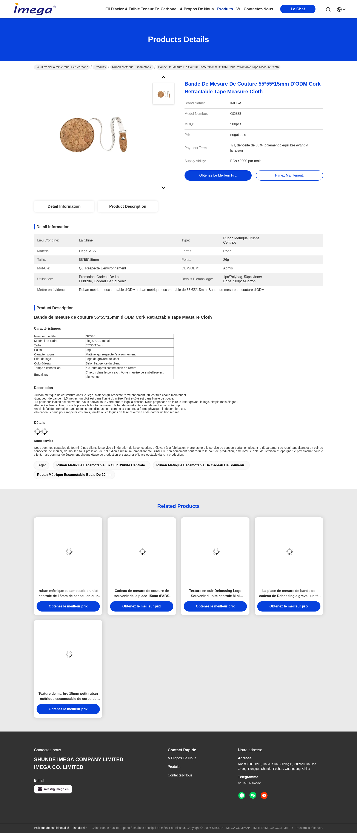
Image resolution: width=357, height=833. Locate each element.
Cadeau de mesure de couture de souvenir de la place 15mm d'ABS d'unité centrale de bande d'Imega (141, 594)
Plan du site (79, 828)
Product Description (127, 206)
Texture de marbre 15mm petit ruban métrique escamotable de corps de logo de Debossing (68, 696)
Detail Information (64, 206)
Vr (238, 9)
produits (225, 9)
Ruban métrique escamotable (132, 67)
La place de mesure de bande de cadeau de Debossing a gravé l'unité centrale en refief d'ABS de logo (289, 594)
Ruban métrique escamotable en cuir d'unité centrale (100, 465)
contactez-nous (258, 9)
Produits (100, 67)
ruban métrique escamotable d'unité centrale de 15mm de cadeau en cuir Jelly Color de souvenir (68, 594)
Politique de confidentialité (51, 828)
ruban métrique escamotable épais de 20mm (74, 474)
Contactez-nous (180, 775)
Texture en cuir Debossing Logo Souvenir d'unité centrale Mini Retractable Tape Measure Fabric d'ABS (215, 594)
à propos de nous (197, 9)
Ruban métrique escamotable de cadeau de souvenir (200, 465)
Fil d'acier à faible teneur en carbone (140, 9)
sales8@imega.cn (53, 789)
